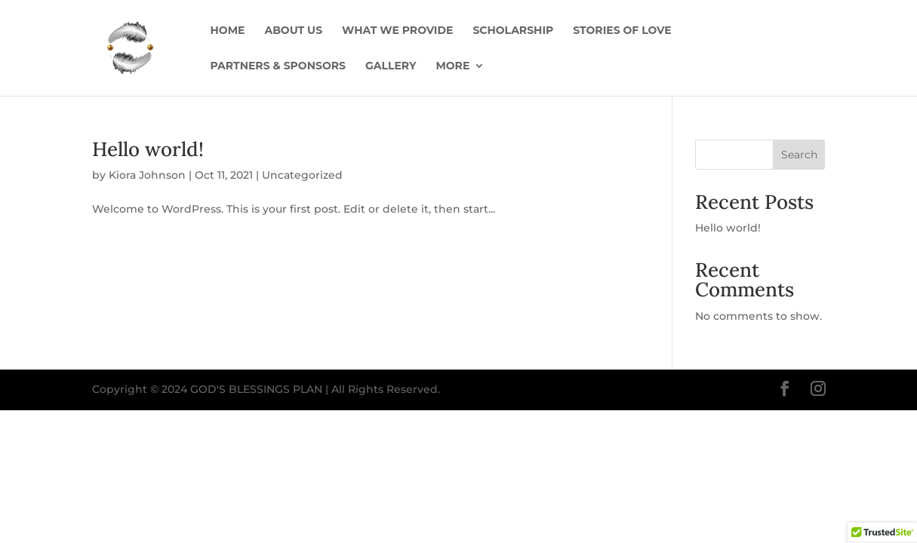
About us (293, 31)
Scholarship (512, 31)
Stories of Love (622, 31)
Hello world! (148, 149)
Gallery (390, 66)
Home (228, 31)
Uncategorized (302, 175)
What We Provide (397, 31)
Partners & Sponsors (278, 66)
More (452, 66)
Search (799, 154)
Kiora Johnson (147, 175)
